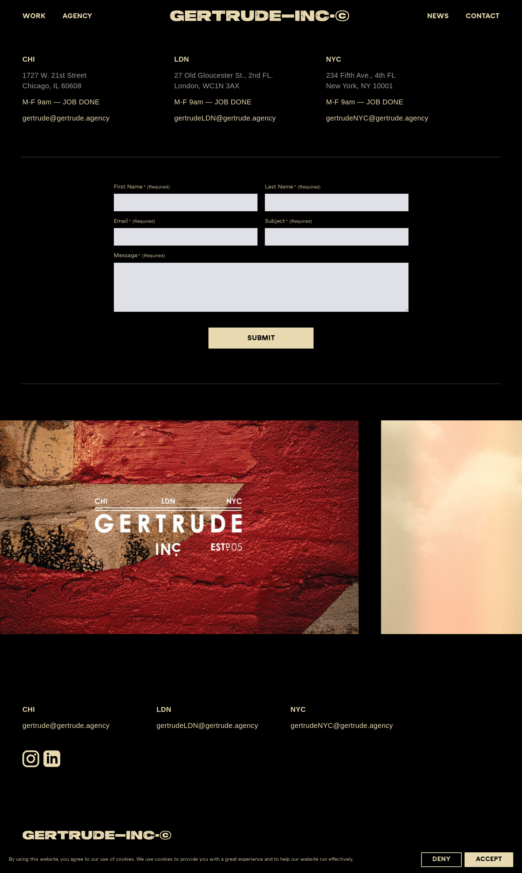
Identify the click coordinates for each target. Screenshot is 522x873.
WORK (34, 16)
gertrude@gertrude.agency (66, 118)
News (438, 16)
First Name (142, 187)
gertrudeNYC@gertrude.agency (377, 118)
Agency (77, 16)
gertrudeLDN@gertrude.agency (225, 118)
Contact (483, 16)
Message (139, 256)
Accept (489, 859)
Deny (441, 859)
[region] (261, 857)
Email (134, 222)
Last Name (293, 187)
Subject (288, 222)
